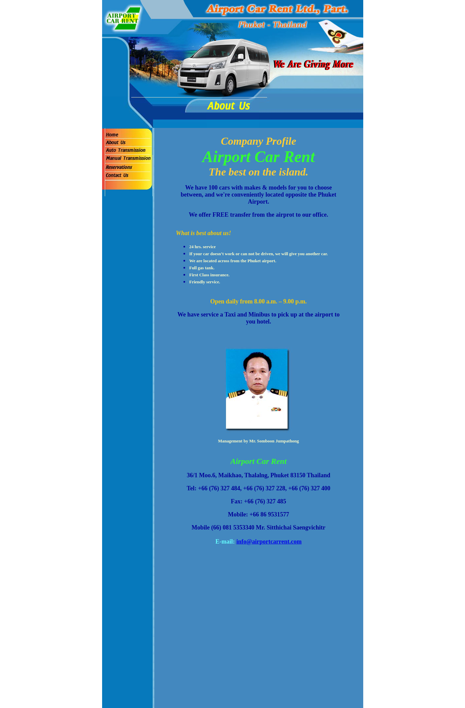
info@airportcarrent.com (269, 541)
